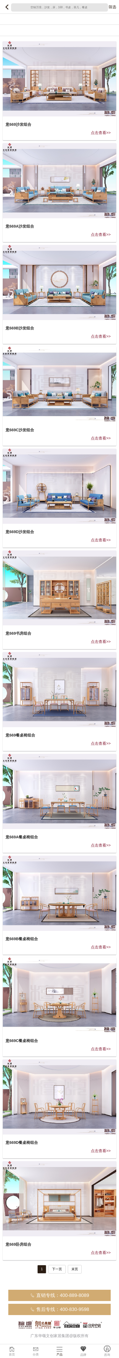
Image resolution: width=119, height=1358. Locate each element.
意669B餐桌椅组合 (22, 939)
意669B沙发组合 (20, 328)
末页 (74, 1269)
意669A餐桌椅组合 (22, 837)
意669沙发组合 (18, 124)
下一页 (57, 1269)
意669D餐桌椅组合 (22, 1142)
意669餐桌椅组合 (20, 735)
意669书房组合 (18, 633)
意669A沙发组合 (20, 226)
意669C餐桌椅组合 (22, 1040)
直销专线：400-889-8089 (59, 1295)
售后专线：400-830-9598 (59, 1309)
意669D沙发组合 (20, 532)
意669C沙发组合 (20, 430)
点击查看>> (101, 132)
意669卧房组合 (18, 1244)
